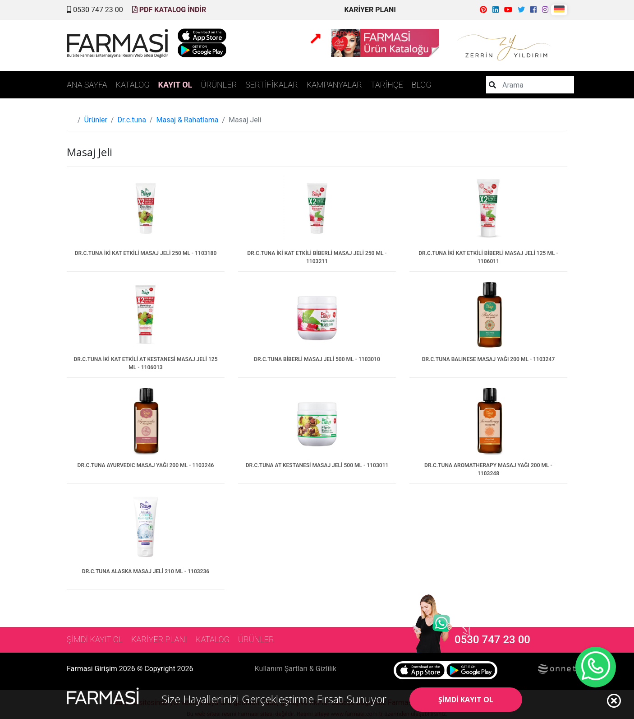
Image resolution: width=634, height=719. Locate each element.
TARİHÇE (387, 84)
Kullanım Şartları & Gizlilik (295, 668)
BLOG (422, 84)
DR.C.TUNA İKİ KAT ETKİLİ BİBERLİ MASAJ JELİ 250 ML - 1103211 (317, 257)
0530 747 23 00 (95, 9)
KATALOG (133, 84)
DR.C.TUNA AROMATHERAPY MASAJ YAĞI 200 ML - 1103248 (488, 469)
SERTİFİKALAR (271, 84)
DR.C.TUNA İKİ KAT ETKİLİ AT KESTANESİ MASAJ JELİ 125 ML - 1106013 (145, 363)
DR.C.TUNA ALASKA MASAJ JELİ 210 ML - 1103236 (145, 571)
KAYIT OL (175, 84)
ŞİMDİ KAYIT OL (465, 700)
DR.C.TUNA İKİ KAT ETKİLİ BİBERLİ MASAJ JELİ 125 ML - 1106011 (488, 257)
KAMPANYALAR (334, 84)
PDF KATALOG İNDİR (169, 9)
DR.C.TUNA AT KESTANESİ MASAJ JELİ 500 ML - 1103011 (317, 465)
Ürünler (95, 120)
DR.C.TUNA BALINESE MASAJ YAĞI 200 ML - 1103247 (488, 359)
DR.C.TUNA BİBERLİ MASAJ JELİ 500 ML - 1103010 (317, 359)
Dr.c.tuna (131, 120)
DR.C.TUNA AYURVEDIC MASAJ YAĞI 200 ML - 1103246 (146, 465)
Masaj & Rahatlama (187, 120)
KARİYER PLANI (370, 9)
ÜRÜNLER (219, 84)
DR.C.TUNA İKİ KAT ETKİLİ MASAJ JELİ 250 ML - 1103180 (146, 253)
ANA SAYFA (87, 84)
